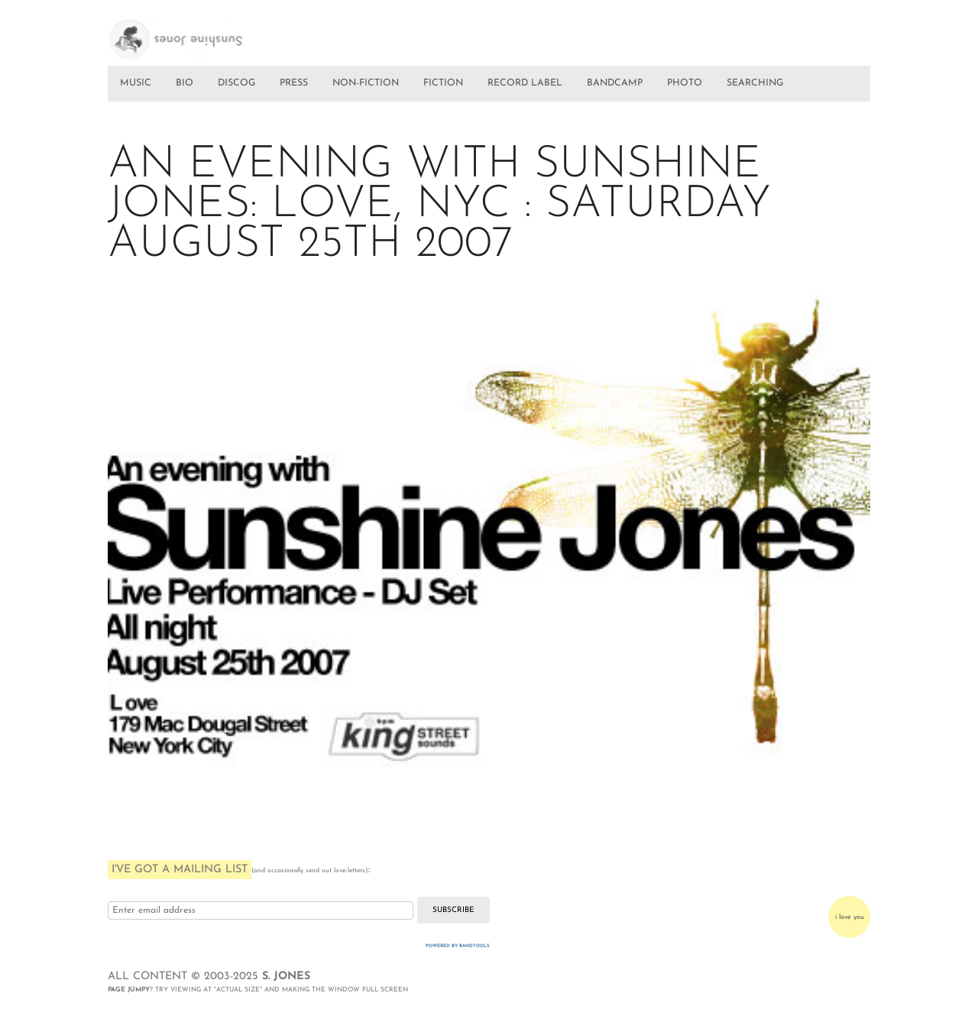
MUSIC (135, 83)
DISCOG (236, 83)
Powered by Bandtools (458, 946)
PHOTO (684, 83)
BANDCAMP (615, 83)
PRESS (294, 83)
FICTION (443, 83)
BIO (184, 83)
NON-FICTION (365, 83)
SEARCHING (755, 83)
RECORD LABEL (524, 83)
